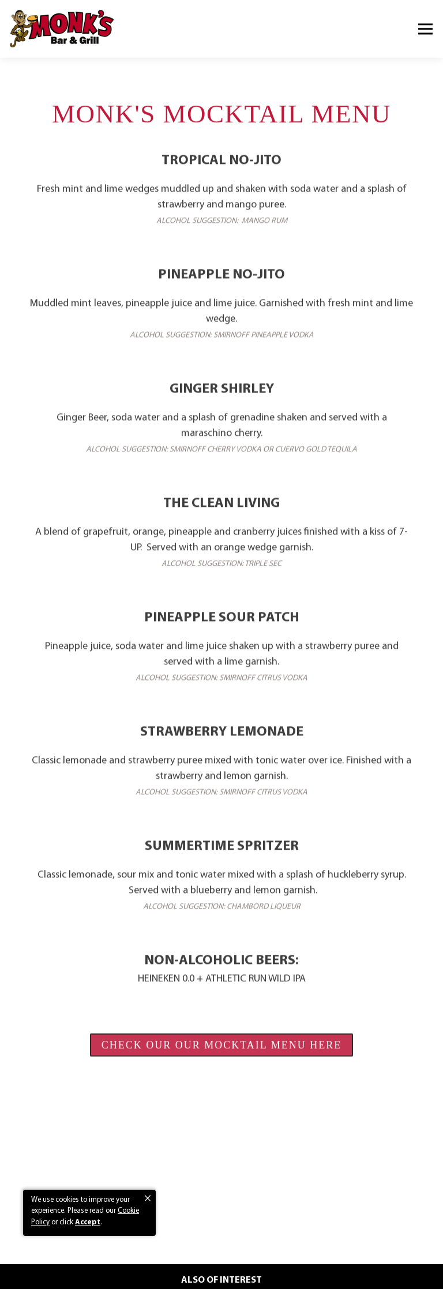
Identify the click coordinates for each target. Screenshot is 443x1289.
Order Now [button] (221, 1251)
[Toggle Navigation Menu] (425, 29)
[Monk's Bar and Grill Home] (62, 29)
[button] (147, 1198)
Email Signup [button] (221, 1274)
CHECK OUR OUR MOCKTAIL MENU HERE (221, 1046)
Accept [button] (87, 1222)
